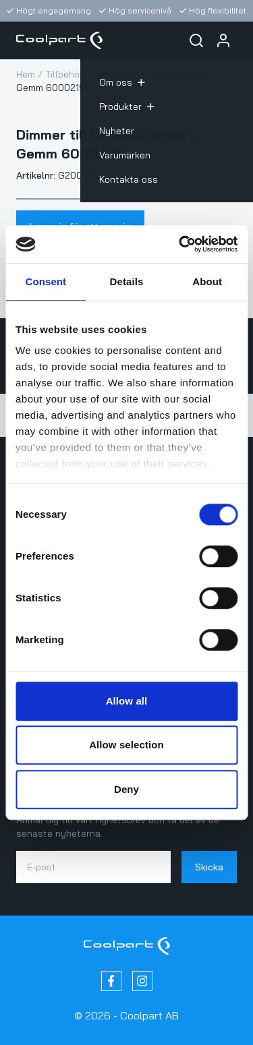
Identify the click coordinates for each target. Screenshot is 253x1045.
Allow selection (126, 744)
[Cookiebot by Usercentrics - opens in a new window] (180, 244)
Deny (126, 789)
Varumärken (124, 155)
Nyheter (116, 131)
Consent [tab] (45, 281)
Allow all (127, 701)
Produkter (126, 106)
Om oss (122, 82)
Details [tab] (127, 281)
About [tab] (207, 281)
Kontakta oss (128, 179)
